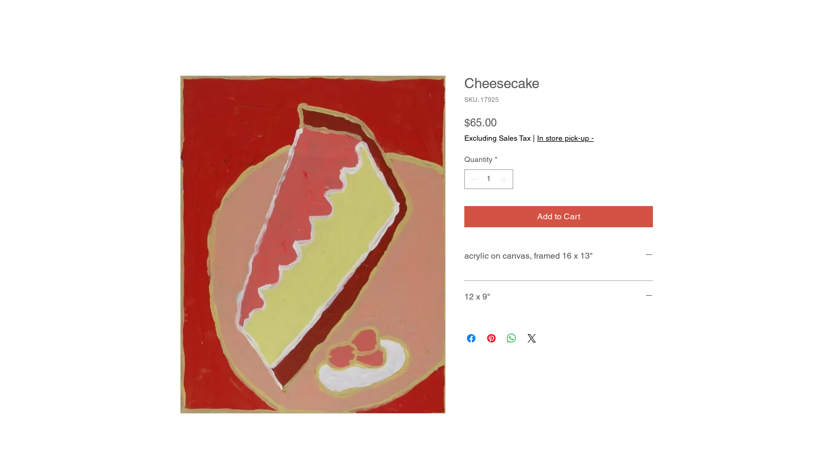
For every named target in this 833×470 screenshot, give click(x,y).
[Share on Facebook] (471, 338)
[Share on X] (531, 338)
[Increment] (505, 179)
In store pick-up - (565, 138)
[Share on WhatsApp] (511, 338)
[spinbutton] (488, 179)
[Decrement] (472, 179)
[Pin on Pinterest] (491, 338)
